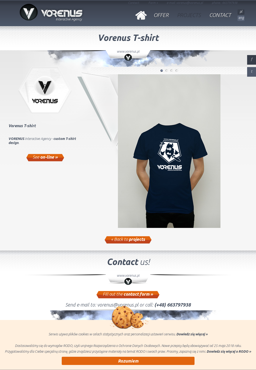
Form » (153, 2)
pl (241, 11)
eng (241, 18)
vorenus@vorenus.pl (189, 2)
